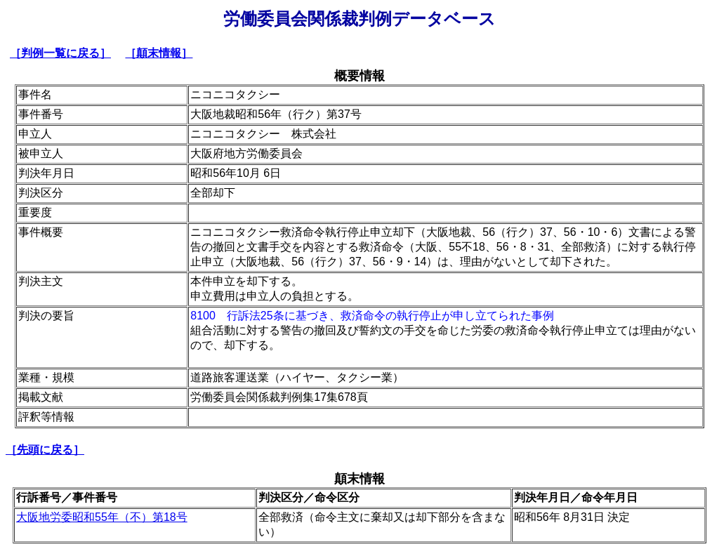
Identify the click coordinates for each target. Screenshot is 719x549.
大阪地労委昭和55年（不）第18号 (101, 517)
